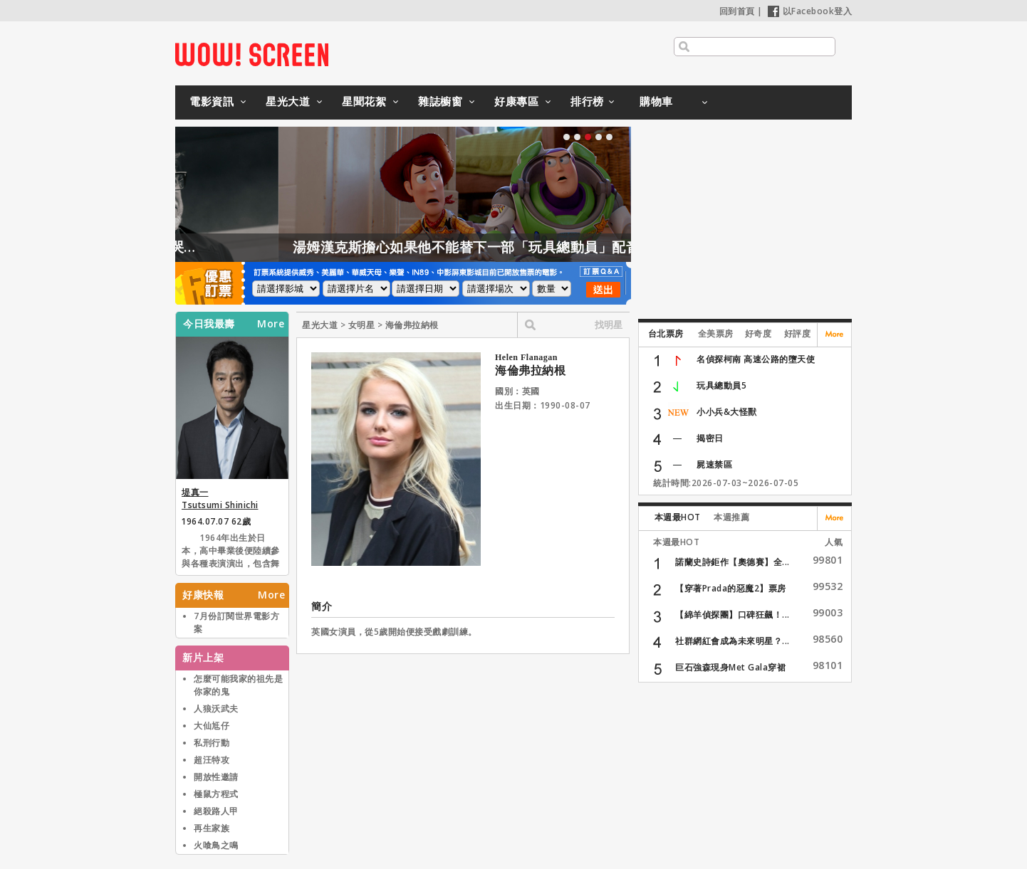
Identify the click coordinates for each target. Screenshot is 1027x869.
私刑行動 (211, 743)
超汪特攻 (211, 760)
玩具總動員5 (721, 385)
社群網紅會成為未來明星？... (732, 641)
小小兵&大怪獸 (727, 412)
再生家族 (211, 828)
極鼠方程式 (216, 794)
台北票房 (666, 333)
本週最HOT (678, 517)
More (270, 324)
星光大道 (288, 101)
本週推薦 (731, 517)
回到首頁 (737, 11)
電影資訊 (211, 101)
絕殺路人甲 (216, 811)
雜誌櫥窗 (440, 101)
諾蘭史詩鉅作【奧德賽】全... (732, 562)
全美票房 (716, 333)
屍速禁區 (714, 464)
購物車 (656, 101)
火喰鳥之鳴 (216, 845)
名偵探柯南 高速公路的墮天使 (756, 359)
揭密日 (710, 438)
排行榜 (587, 101)
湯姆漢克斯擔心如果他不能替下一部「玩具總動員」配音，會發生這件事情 (552, 247)
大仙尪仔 (211, 726)
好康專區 (516, 101)
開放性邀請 (216, 777)
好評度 (797, 333)
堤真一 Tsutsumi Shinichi (220, 498)
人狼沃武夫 (216, 708)
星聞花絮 (364, 101)
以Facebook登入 (810, 11)
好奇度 (758, 333)
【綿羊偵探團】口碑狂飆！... (732, 615)
